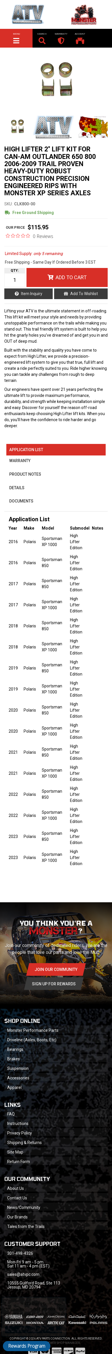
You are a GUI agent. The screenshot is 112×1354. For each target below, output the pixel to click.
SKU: (8, 204)
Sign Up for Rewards (54, 984)
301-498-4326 (20, 1253)
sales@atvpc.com (23, 1274)
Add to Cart (71, 277)
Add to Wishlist (84, 293)
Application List (26, 449)
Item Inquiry (31, 293)
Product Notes (25, 474)
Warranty (20, 460)
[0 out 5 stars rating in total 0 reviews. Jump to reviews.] (29, 236)
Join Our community (56, 969)
